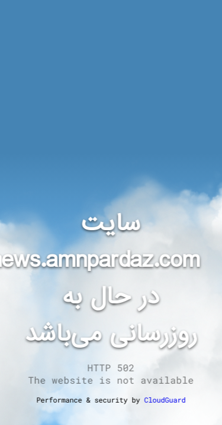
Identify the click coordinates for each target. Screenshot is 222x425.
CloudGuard (165, 399)
